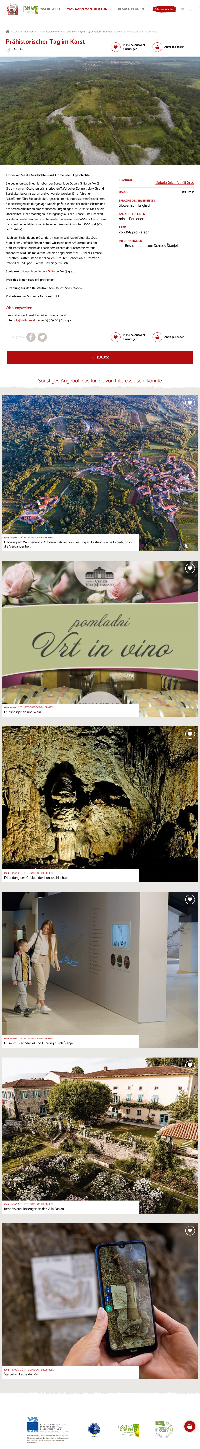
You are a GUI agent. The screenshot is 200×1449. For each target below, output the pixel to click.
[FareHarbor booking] (190, 1426)
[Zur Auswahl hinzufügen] (132, 47)
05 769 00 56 (53, 320)
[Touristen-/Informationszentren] (191, 9)
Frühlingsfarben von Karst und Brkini (58, 31)
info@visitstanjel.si (25, 320)
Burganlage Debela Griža (38, 271)
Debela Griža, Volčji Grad (174, 183)
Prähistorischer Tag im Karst (142, 31)
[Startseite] (12, 9)
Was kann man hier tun (25, 31)
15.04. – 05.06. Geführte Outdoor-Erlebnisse (102, 31)
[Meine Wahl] (183, 9)
